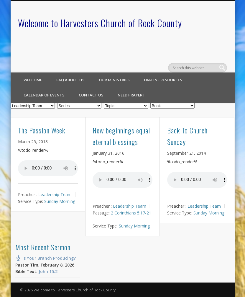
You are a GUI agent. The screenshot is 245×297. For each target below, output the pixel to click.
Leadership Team (55, 194)
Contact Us (91, 95)
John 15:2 (48, 271)
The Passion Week (41, 130)
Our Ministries (114, 80)
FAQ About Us (70, 80)
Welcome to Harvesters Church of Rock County (100, 23)
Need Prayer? (131, 95)
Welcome (33, 80)
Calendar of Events (44, 95)
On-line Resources (163, 80)
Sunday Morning (59, 201)
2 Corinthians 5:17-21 (131, 212)
